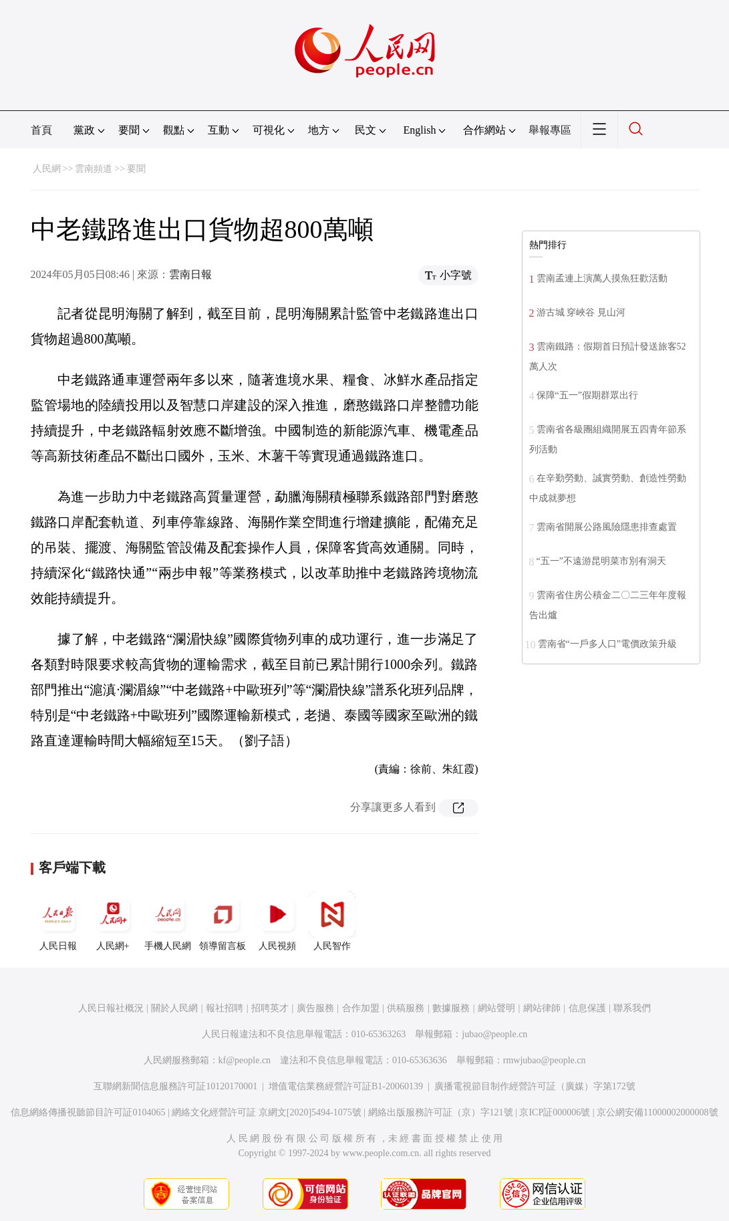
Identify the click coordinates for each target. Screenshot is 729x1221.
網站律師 (542, 1008)
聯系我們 (632, 1008)
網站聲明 (496, 1008)
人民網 (47, 169)
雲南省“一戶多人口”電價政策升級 (607, 644)
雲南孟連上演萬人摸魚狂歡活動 (602, 278)
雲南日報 (190, 274)
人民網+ (113, 921)
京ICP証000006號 (554, 1112)
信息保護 (587, 1008)
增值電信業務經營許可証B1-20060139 (346, 1086)
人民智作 (332, 921)
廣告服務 (315, 1008)
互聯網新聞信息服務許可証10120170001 (175, 1086)
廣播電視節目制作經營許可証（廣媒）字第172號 (534, 1086)
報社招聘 (224, 1008)
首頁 (41, 130)
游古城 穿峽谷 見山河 (581, 312)
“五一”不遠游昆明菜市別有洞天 (601, 561)
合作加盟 (361, 1008)
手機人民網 (167, 921)
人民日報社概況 (111, 1008)
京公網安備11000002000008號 (657, 1112)
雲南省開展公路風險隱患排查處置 (607, 527)
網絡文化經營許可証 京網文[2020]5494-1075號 (266, 1112)
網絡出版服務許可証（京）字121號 (440, 1112)
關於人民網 (174, 1008)
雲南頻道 (93, 169)
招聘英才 (270, 1008)
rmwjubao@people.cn (544, 1060)
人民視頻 (277, 921)
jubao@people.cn (494, 1034)
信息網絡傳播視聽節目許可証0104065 (88, 1112)
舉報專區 (550, 130)
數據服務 (451, 1008)
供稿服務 (405, 1008)
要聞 (136, 169)
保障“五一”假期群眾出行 (587, 395)
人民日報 (58, 921)
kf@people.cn (244, 1060)
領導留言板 (222, 921)
